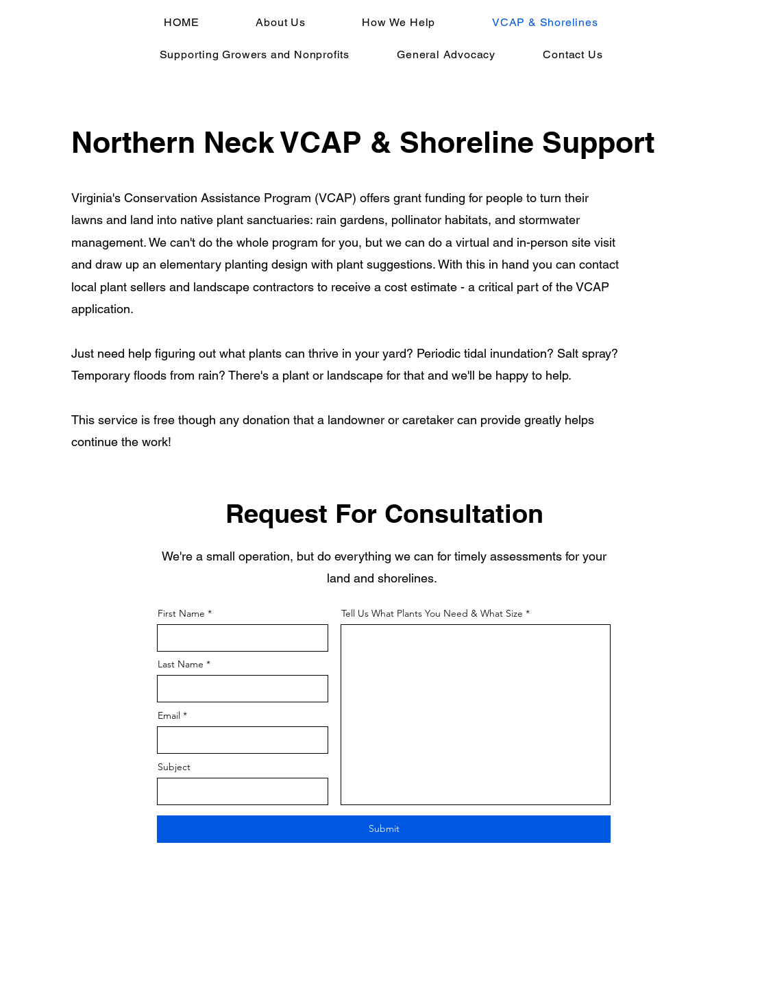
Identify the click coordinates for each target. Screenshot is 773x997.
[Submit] (384, 829)
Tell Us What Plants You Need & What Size (432, 613)
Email (169, 715)
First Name (181, 613)
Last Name (181, 664)
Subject (174, 767)
